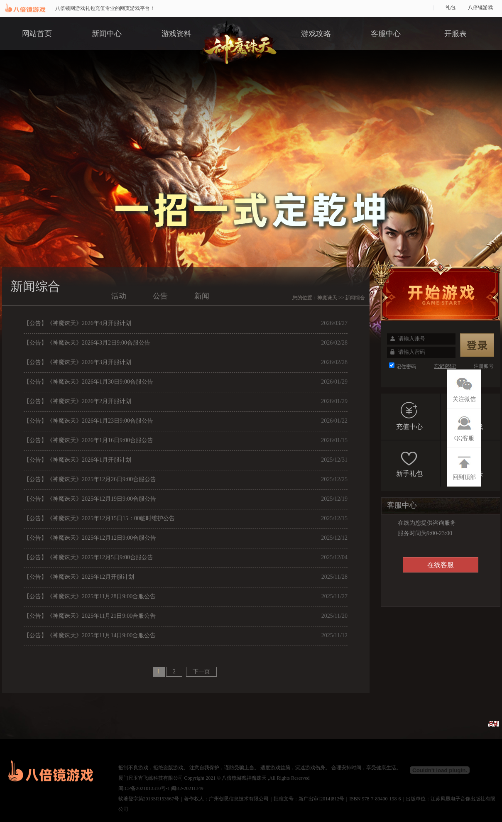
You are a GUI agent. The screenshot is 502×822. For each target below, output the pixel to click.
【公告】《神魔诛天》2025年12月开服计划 (79, 577)
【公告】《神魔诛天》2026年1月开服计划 (77, 460)
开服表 (455, 33)
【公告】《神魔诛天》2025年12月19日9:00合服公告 (90, 499)
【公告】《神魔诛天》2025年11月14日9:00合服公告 (90, 635)
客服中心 (386, 33)
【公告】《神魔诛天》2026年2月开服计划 (77, 401)
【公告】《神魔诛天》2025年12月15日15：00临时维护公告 (99, 518)
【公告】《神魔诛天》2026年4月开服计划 (77, 323)
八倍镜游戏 (480, 7)
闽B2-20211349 (187, 788)
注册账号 (484, 366)
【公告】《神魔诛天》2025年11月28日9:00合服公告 (90, 596)
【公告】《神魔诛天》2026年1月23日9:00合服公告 (88, 421)
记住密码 (406, 366)
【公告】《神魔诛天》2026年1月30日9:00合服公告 (88, 382)
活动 (118, 296)
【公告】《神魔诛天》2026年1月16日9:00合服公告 (88, 440)
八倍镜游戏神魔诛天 (244, 778)
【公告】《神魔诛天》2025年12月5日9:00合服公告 (88, 557)
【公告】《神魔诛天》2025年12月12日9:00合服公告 (90, 538)
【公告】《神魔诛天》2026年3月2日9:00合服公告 (87, 343)
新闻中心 (107, 33)
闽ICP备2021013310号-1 (144, 788)
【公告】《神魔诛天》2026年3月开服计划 (77, 362)
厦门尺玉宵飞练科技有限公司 (150, 778)
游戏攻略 (316, 33)
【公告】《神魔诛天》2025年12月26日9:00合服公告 (90, 479)
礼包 (450, 7)
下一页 (201, 671)
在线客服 (440, 564)
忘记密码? (445, 366)
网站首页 (37, 33)
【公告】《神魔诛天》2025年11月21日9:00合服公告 (90, 616)
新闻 (201, 296)
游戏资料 (176, 33)
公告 (160, 296)
